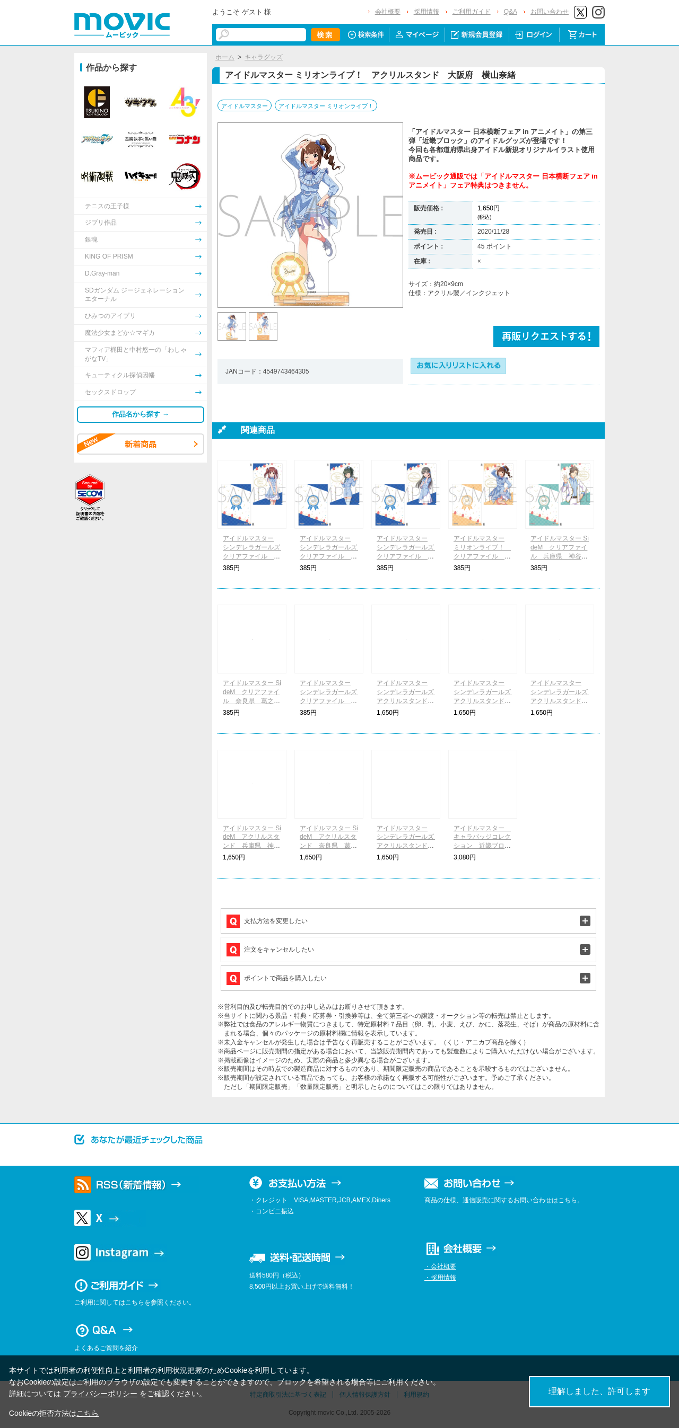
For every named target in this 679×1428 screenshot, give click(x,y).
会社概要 (388, 11)
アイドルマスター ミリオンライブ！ (325, 106)
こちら (87, 1413)
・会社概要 (440, 1266)
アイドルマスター (244, 106)
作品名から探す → (140, 414)
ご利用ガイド (471, 11)
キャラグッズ (264, 57)
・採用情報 (440, 1277)
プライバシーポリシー (100, 1393)
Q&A (510, 11)
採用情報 (426, 11)
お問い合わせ (549, 11)
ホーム (224, 57)
